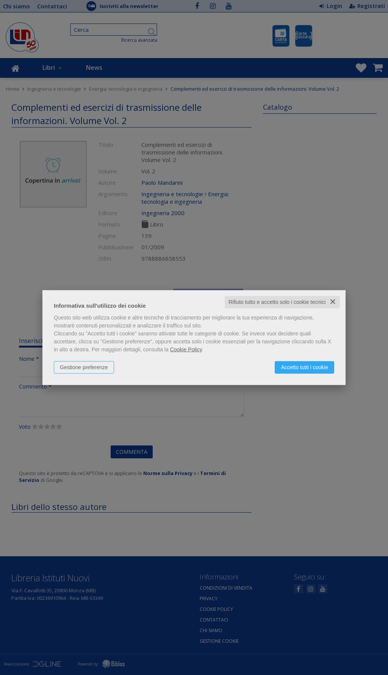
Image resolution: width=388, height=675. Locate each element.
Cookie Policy (186, 349)
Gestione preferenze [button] (84, 367)
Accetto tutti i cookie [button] (304, 367)
